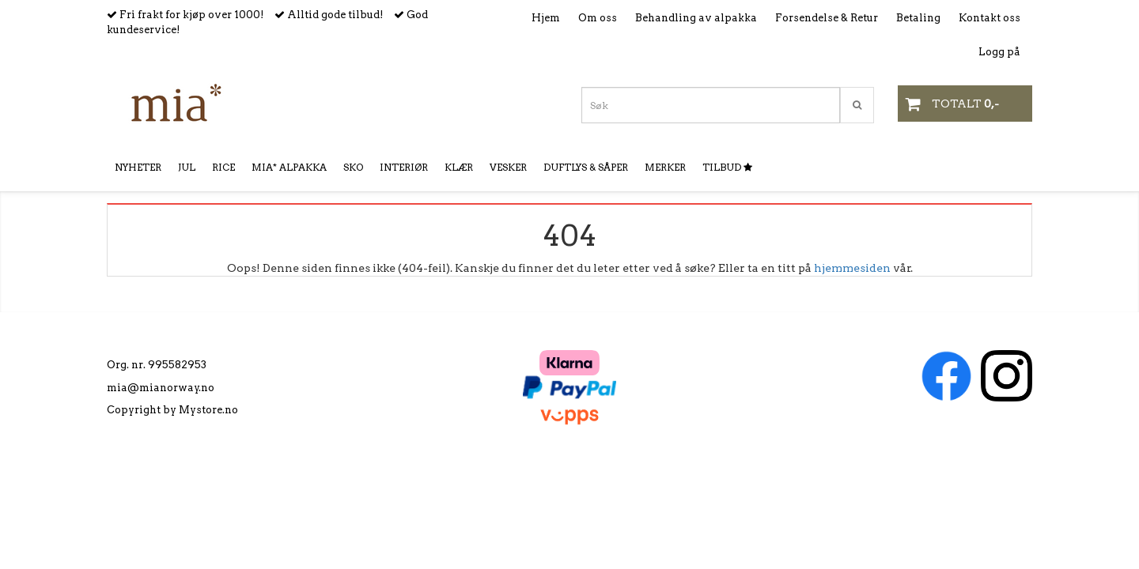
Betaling (918, 18)
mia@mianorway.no (160, 388)
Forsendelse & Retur (826, 18)
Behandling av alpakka (696, 18)
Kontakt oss (989, 18)
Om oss (597, 18)
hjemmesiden (852, 268)
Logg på (999, 52)
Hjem (546, 18)
